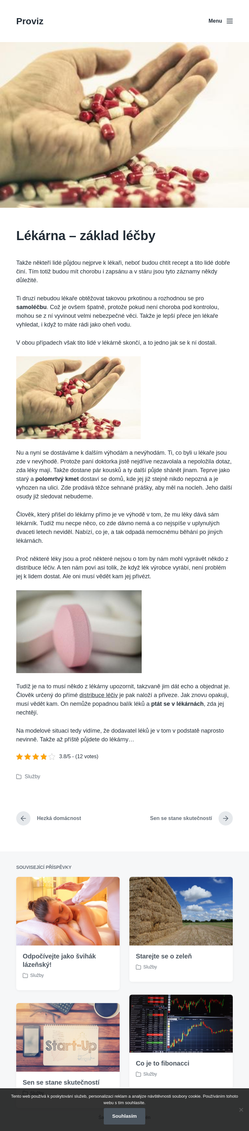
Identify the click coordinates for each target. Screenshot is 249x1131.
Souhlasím (124, 1116)
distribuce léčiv (98, 695)
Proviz (29, 21)
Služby (32, 776)
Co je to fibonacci (162, 1087)
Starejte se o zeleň (164, 980)
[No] (241, 1109)
